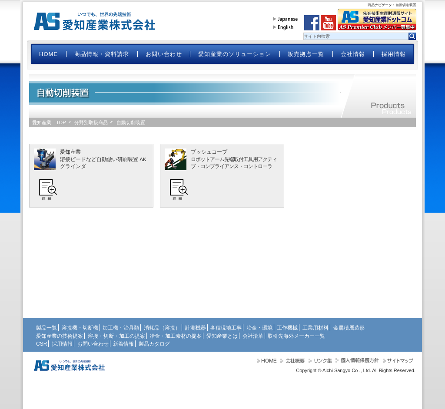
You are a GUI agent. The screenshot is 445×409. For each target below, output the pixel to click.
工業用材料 (315, 328)
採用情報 (394, 54)
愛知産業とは (222, 336)
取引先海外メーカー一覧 (296, 336)
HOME (48, 54)
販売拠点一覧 (306, 54)
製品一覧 (46, 328)
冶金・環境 (259, 328)
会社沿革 (252, 336)
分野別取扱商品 (91, 122)
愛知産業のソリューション (234, 54)
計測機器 (195, 328)
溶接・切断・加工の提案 (116, 336)
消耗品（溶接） (162, 328)
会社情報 (353, 54)
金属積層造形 (349, 328)
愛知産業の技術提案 (59, 336)
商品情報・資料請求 (101, 54)
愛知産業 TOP (49, 122)
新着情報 (123, 344)
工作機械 (287, 328)
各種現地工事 (226, 328)
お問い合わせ (164, 54)
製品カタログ (154, 344)
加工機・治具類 (121, 328)
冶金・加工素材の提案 (175, 336)
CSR (41, 344)
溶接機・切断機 (80, 328)
